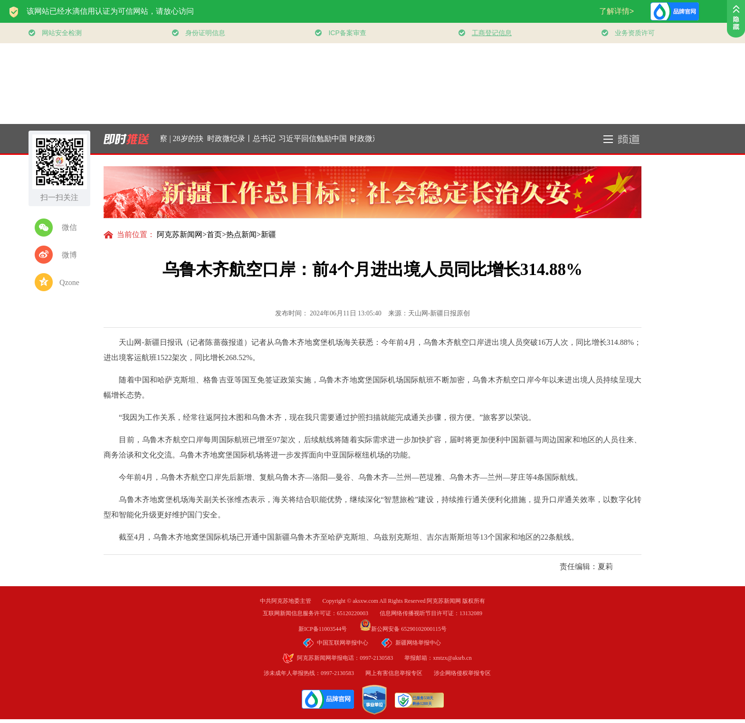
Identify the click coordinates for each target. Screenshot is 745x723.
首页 (214, 234)
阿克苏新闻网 (179, 234)
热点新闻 (241, 234)
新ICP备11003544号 (328, 629)
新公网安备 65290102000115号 (403, 629)
